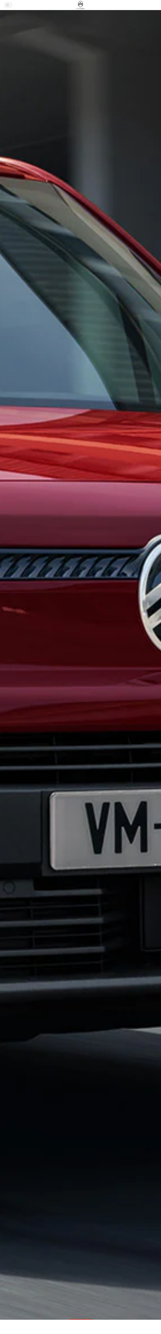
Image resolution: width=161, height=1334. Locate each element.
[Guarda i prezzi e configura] (113, 1327)
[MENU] (8, 5)
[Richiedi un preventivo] (145, 1326)
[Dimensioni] (75, 1327)
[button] (80, 671)
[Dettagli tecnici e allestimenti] (48, 1327)
